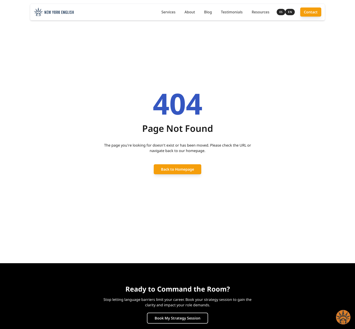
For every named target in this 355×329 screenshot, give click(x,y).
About (190, 12)
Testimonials (232, 12)
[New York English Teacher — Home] (54, 12)
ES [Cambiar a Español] (281, 12)
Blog (208, 12)
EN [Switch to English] (290, 12)
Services (168, 12)
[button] (343, 317)
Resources (260, 12)
